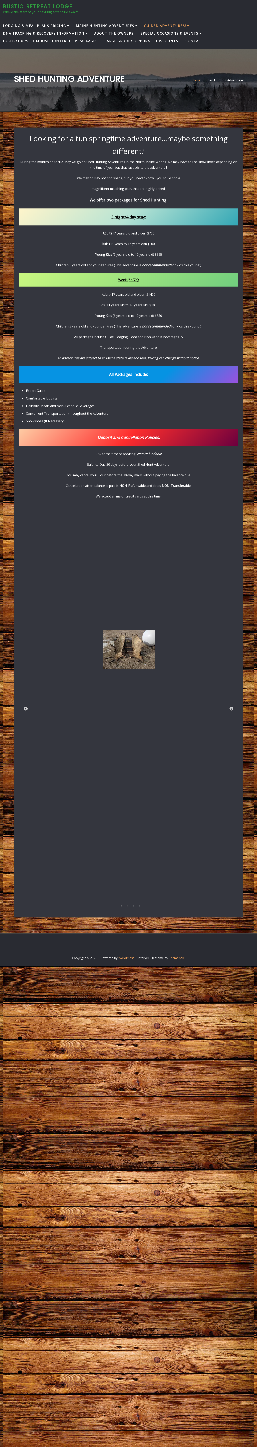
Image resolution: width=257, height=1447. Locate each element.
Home (195, 81)
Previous (26, 768)
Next (231, 768)
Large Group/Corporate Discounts (141, 41)
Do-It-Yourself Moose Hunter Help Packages (50, 41)
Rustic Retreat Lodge (37, 6)
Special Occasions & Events (171, 33)
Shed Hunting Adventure (224, 81)
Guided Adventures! (166, 26)
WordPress (126, 958)
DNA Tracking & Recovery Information (45, 33)
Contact (194, 41)
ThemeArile (177, 958)
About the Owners (114, 33)
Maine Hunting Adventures (106, 26)
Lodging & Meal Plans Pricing (36, 26)
